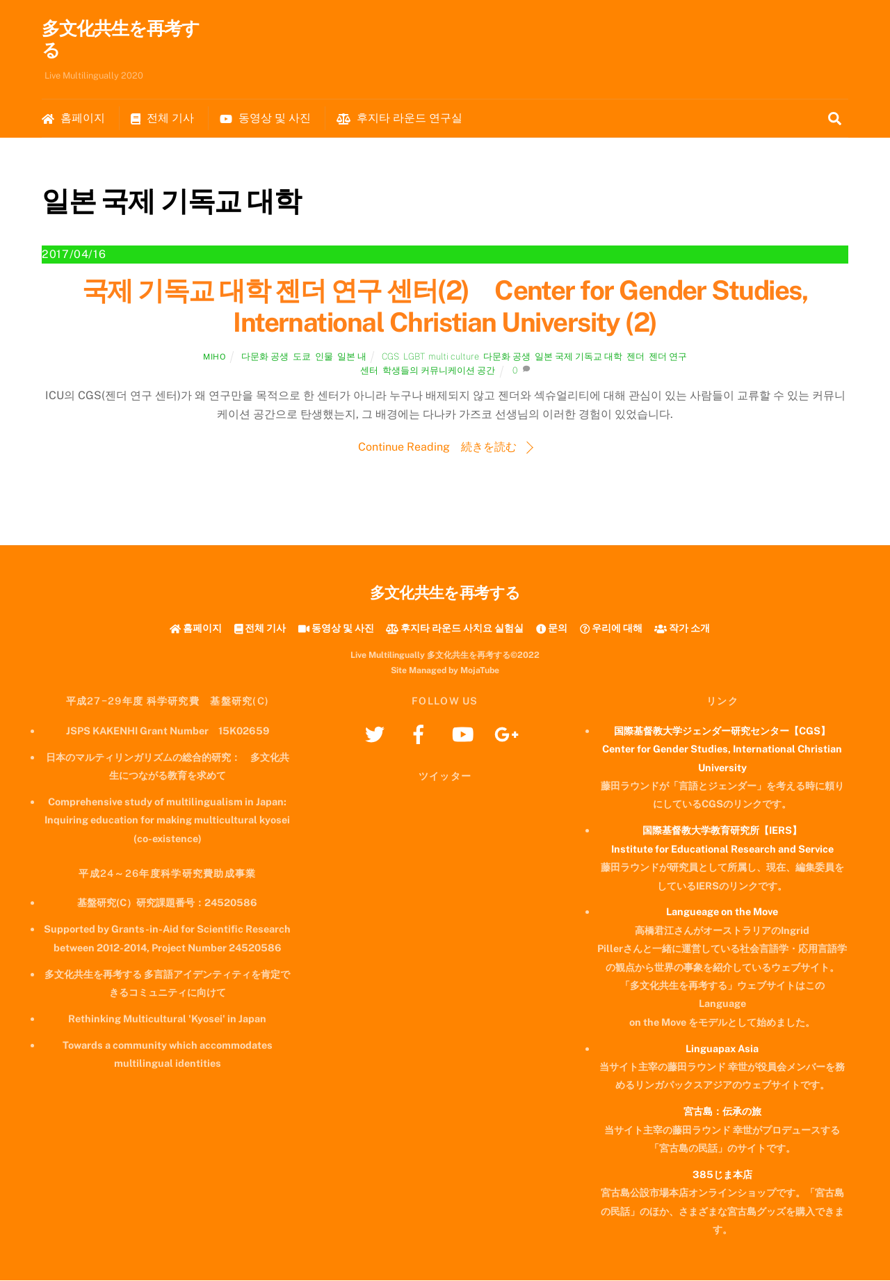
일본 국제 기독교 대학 (578, 357)
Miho (214, 357)
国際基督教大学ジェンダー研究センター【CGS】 (722, 731)
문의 (551, 628)
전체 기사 (162, 118)
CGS (390, 357)
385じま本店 (722, 1175)
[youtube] (465, 734)
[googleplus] (509, 734)
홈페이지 (73, 118)
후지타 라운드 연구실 (399, 118)
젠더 (635, 357)
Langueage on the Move (722, 913)
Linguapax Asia (722, 1049)
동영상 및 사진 (265, 118)
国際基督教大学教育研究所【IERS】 (722, 831)
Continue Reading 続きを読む (437, 447)
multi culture (453, 357)
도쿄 (302, 357)
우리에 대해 (611, 628)
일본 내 (351, 357)
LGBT (413, 357)
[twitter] (377, 734)
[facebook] (421, 734)
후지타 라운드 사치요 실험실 (455, 628)
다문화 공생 (265, 357)
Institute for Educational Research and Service (722, 849)
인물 (324, 357)
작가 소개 (682, 628)
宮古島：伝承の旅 (722, 1112)
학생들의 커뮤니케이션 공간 (438, 371)
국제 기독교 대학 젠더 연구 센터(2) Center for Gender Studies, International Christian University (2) (445, 307)
